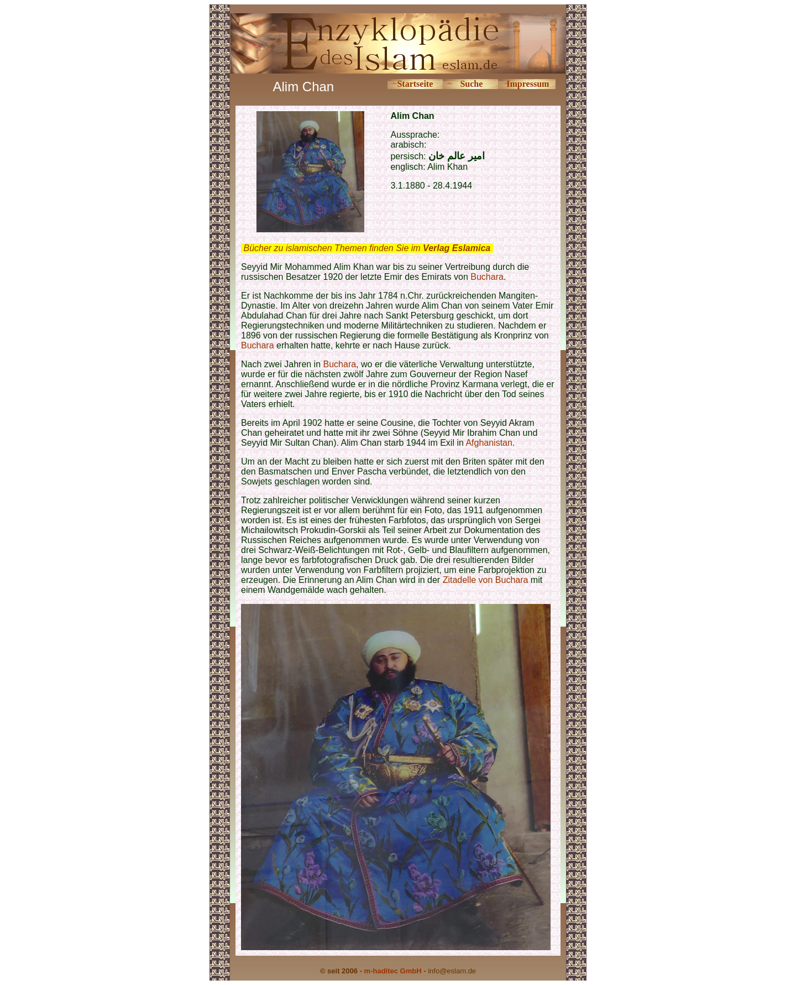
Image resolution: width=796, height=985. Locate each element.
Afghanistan (488, 442)
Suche (471, 83)
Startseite (415, 83)
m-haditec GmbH (393, 971)
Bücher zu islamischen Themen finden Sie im (366, 248)
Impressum (527, 83)
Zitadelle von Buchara (485, 580)
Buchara (487, 277)
